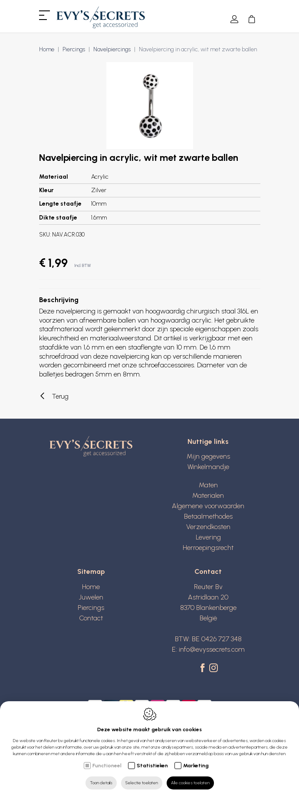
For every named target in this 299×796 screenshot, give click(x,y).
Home (46, 49)
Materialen (208, 495)
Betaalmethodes (208, 516)
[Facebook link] (203, 668)
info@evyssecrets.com (212, 649)
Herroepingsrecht (208, 547)
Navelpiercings (112, 49)
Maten (208, 485)
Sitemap (91, 571)
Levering (208, 537)
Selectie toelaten (141, 783)
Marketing (196, 766)
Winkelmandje (208, 467)
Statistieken (152, 766)
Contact (91, 618)
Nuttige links (208, 441)
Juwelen (91, 597)
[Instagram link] (213, 668)
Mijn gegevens (208, 456)
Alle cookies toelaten (190, 783)
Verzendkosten (208, 527)
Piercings (73, 49)
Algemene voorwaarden (208, 506)
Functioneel (107, 766)
